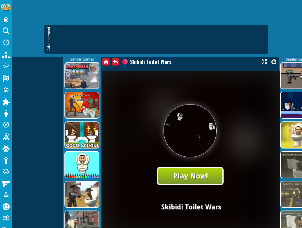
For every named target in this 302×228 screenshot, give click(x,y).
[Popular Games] (6, 54)
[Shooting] (6, 136)
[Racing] (6, 78)
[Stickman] (6, 159)
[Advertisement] (54, 80)
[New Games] (6, 42)
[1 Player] (6, 194)
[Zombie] (6, 148)
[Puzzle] (6, 101)
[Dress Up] (6, 113)
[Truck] (6, 218)
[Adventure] (6, 124)
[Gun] (6, 183)
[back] (115, 62)
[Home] (6, 19)
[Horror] (6, 206)
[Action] (6, 90)
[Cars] (6, 171)
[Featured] (6, 66)
